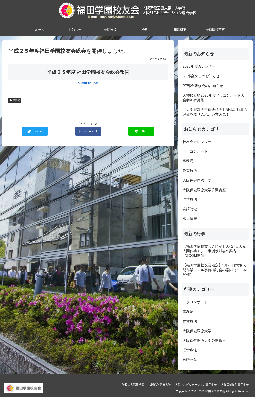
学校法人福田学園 (133, 384)
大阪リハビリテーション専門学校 (196, 384)
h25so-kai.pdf (88, 83)
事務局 (15, 100)
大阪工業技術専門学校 (235, 384)
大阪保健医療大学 (159, 384)
